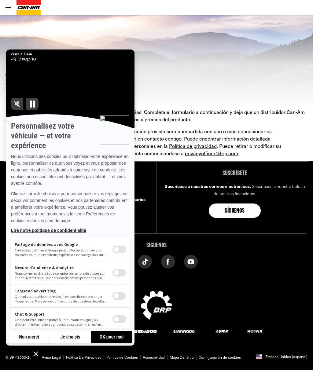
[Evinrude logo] (184, 331)
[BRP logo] (156, 304)
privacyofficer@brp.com (211, 153)
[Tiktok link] (145, 261)
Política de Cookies (122, 357)
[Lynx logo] (222, 331)
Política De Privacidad (83, 357)
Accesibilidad (154, 357)
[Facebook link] (168, 261)
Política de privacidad (193, 145)
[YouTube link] (191, 261)
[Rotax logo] (255, 331)
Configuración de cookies (220, 357)
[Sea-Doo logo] (145, 331)
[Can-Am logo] (29, 7)
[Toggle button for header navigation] (8, 7)
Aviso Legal (51, 357)
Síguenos (235, 211)
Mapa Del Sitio (182, 357)
